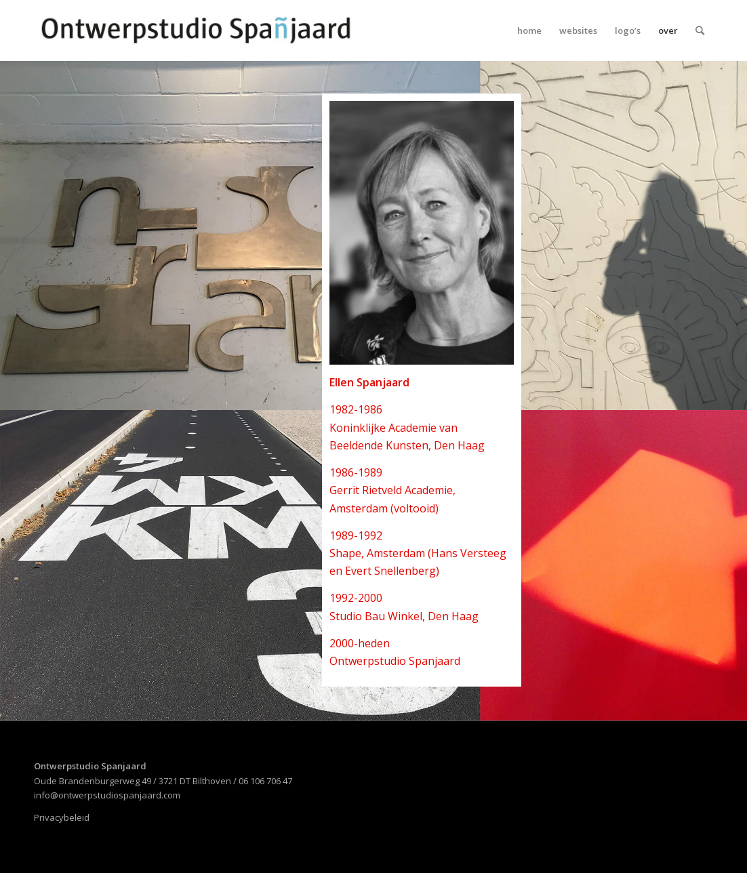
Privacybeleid (61, 817)
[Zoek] (700, 30)
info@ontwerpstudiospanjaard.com (107, 795)
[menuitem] (529, 30)
